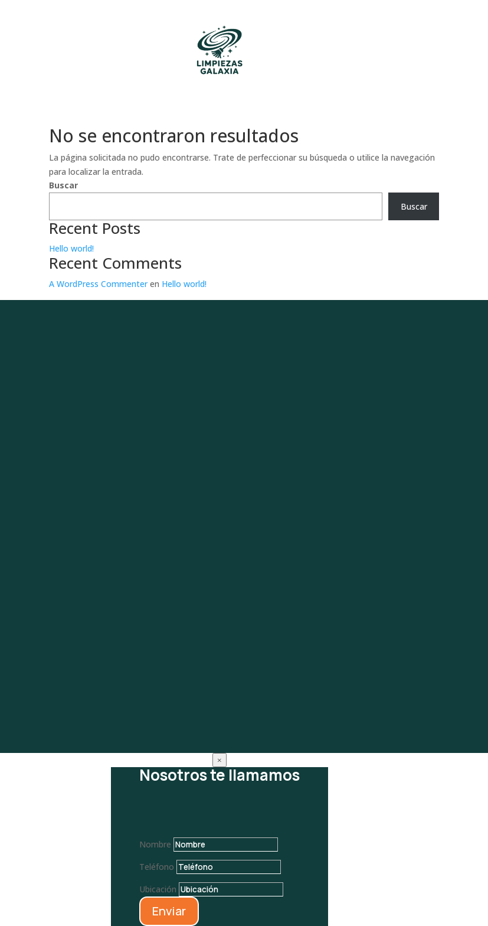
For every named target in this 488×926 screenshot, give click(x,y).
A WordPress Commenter (98, 283)
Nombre (155, 844)
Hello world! (71, 248)
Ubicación (157, 889)
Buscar (63, 185)
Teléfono (156, 866)
